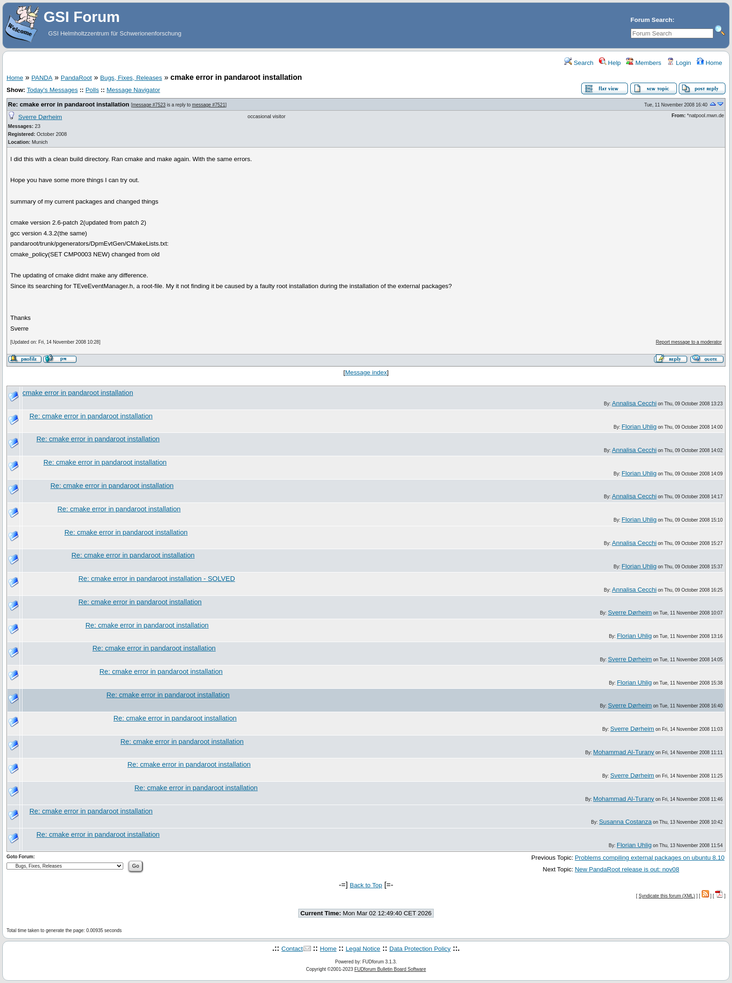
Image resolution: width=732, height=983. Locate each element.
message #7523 (148, 104)
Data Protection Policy (419, 948)
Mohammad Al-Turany (624, 752)
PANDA (41, 77)
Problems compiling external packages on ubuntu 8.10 (650, 857)
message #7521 (208, 104)
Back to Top (366, 885)
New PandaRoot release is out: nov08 (627, 869)
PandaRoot (76, 77)
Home (709, 62)
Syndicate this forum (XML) (667, 895)
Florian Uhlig (639, 426)
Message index (366, 372)
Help (610, 62)
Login (679, 62)
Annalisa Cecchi (634, 403)
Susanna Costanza (625, 821)
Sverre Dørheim (40, 116)
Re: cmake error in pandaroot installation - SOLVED (156, 578)
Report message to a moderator (689, 342)
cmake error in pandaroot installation (77, 392)
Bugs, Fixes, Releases (131, 77)
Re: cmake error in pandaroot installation (68, 104)
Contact (292, 948)
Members (643, 62)
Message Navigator (133, 89)
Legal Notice (362, 948)
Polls (92, 89)
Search (578, 62)
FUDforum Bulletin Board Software (390, 969)
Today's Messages (52, 89)
